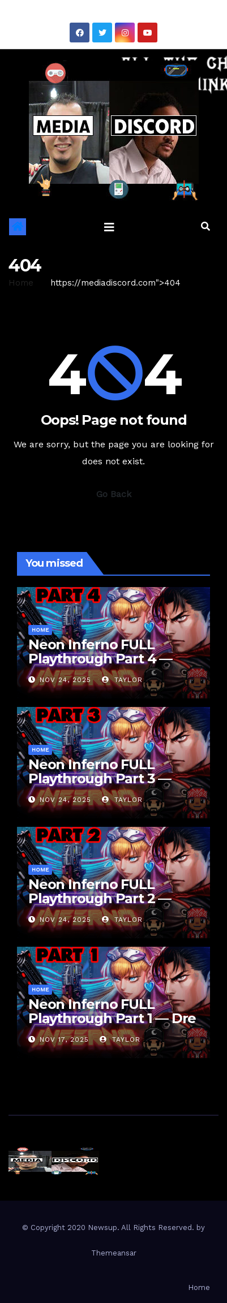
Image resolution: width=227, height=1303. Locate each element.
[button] (205, 226)
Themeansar (113, 1253)
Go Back (113, 494)
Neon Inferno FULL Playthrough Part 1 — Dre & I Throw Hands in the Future (112, 1025)
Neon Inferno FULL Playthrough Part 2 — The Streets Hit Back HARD (99, 905)
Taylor (122, 680)
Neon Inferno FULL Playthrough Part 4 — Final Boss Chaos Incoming (100, 665)
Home (20, 283)
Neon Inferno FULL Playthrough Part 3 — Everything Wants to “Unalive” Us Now (99, 785)
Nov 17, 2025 (64, 1039)
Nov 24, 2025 (65, 680)
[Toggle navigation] (109, 227)
